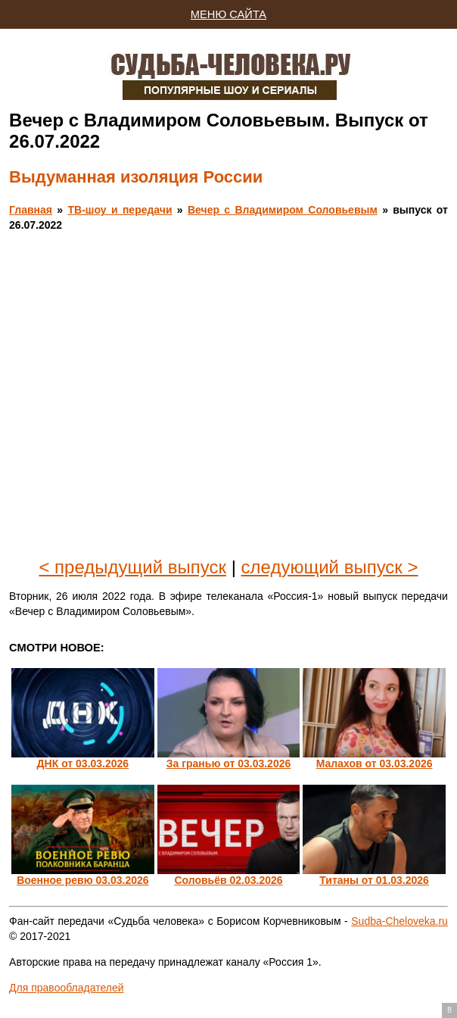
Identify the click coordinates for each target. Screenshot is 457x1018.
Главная (30, 210)
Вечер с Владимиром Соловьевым (283, 210)
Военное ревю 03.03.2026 (82, 880)
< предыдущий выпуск (132, 567)
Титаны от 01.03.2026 (374, 880)
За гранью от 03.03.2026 (228, 763)
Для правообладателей (66, 988)
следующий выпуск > (329, 567)
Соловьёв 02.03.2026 (228, 880)
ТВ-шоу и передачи (119, 210)
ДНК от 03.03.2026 (83, 763)
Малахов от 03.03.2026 (374, 763)
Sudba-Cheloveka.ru (399, 921)
